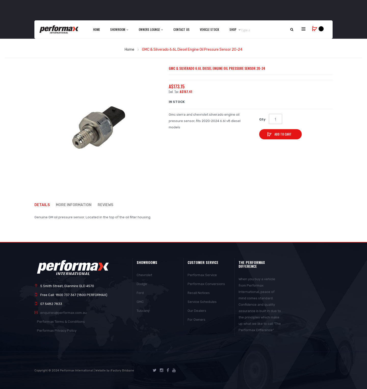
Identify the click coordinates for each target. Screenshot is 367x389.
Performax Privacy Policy (56, 330)
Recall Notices (199, 293)
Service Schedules (202, 302)
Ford (140, 293)
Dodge (142, 284)
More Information (74, 205)
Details (42, 205)
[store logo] (59, 29)
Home (129, 49)
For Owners (196, 319)
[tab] (44, 205)
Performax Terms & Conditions (61, 322)
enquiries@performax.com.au (63, 313)
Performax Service (202, 275)
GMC (140, 302)
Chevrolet (144, 275)
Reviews (106, 205)
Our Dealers (197, 311)
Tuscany (143, 311)
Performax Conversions (206, 284)
